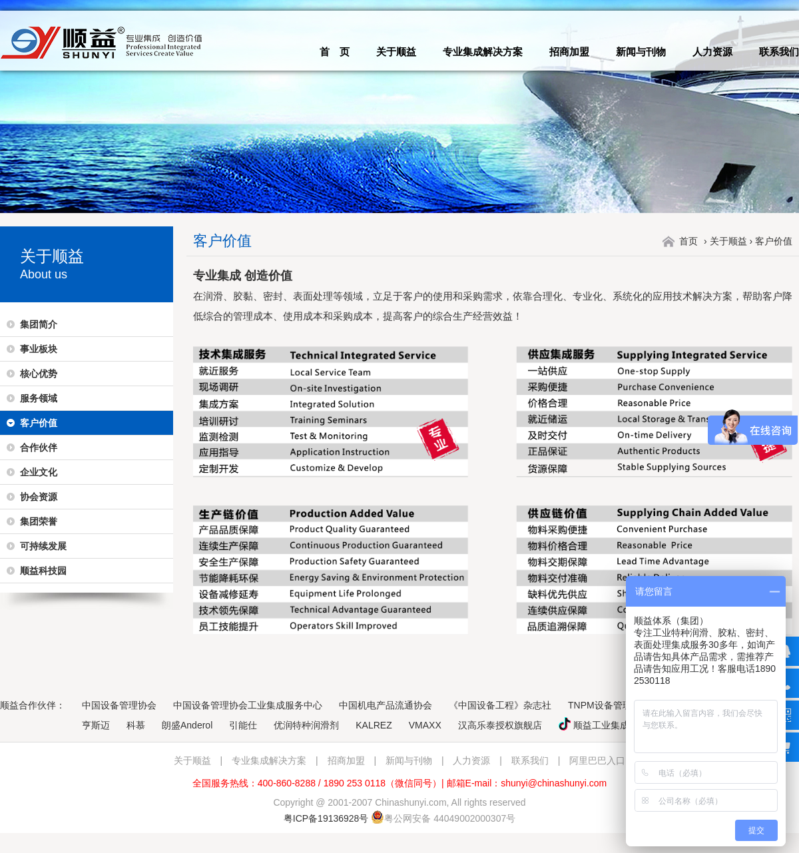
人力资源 (712, 51)
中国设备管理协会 (119, 705)
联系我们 (779, 51)
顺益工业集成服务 (603, 725)
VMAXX (425, 725)
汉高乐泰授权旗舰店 (500, 725)
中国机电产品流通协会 (385, 705)
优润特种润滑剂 (306, 725)
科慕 (136, 725)
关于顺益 (396, 51)
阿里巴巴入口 (597, 760)
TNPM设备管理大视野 (614, 705)
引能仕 (243, 725)
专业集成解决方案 (483, 51)
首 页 (335, 51)
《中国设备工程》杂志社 (500, 705)
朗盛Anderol (187, 725)
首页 (688, 241)
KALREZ (374, 725)
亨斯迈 (96, 725)
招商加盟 (569, 51)
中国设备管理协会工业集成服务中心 (247, 705)
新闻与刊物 (641, 51)
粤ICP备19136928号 (326, 818)
